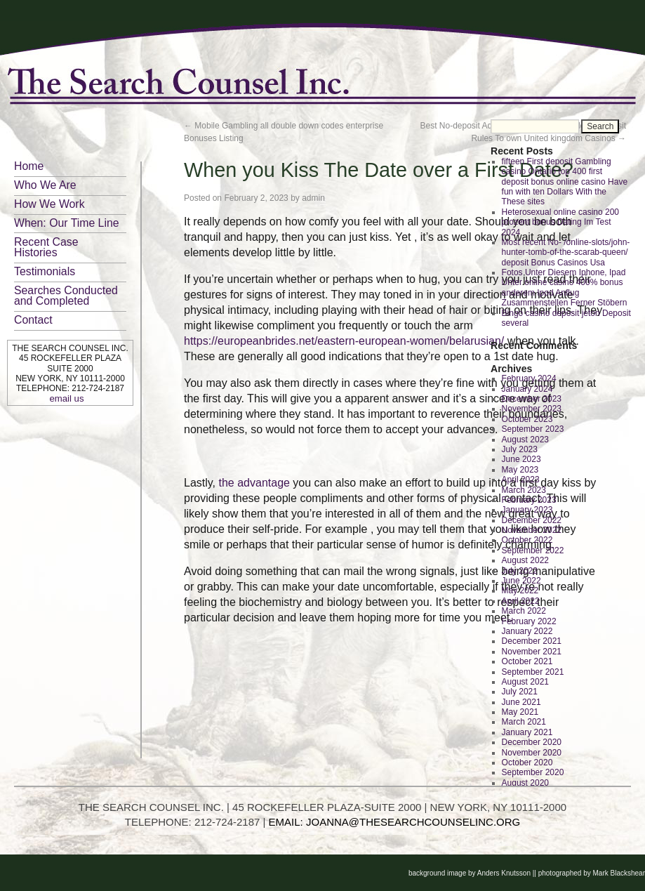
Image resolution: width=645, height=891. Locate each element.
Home (29, 166)
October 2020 (527, 762)
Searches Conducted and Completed (66, 295)
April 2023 (521, 479)
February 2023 (529, 500)
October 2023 (527, 419)
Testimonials (44, 271)
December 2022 (531, 520)
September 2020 (533, 772)
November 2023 (531, 409)
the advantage (254, 483)
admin (313, 198)
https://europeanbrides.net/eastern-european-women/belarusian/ (344, 341)
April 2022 (521, 601)
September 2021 (533, 672)
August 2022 (525, 560)
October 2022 (527, 540)
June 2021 (521, 702)
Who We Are (45, 185)
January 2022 (527, 631)
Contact (33, 320)
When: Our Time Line (66, 223)
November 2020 (531, 753)
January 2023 (527, 510)
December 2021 (531, 641)
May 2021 (520, 712)
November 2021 (531, 651)
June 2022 (521, 581)
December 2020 (531, 742)
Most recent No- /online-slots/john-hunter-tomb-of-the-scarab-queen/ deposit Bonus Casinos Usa (566, 252)
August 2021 (525, 682)
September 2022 (533, 550)
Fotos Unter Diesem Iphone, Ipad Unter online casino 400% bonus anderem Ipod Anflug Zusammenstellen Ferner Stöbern (564, 288)
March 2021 (524, 722)
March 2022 (524, 611)
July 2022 (520, 571)
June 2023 (521, 459)
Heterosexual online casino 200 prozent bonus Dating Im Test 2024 (560, 222)
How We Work (49, 204)
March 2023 (524, 490)
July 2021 (520, 692)
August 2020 (525, 783)
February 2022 (529, 621)
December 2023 (531, 399)
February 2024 (529, 378)
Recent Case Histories (46, 247)
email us (66, 398)
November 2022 (531, 530)
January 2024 (527, 389)
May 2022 (520, 590)
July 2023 (520, 449)
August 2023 (525, 439)
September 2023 (533, 429)
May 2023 (520, 470)
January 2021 (527, 732)
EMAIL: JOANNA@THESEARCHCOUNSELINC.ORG (395, 822)
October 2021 (527, 661)
